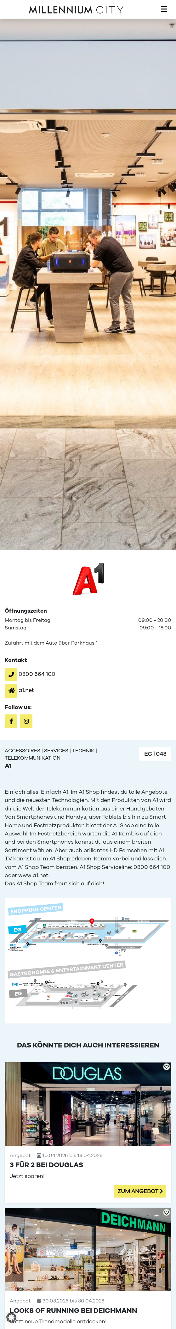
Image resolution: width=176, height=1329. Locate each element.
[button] (30, 674)
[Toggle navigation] (164, 9)
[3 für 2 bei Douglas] (88, 1132)
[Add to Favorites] (166, 1067)
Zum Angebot (137, 1191)
